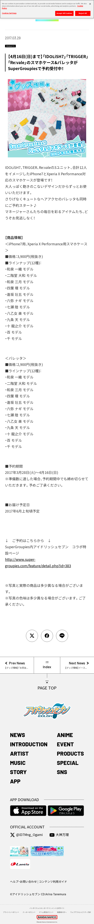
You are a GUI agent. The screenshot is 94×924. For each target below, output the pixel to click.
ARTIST (19, 753)
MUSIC (18, 762)
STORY (18, 772)
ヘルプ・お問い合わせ (23, 882)
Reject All (83, 12)
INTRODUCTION (28, 744)
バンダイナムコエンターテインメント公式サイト (47, 908)
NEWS (17, 735)
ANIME (65, 735)
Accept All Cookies (64, 12)
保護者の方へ (62, 912)
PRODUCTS (70, 753)
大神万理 (59, 835)
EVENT (65, 744)
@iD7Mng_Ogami (26, 835)
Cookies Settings (9, 12)
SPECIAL (67, 762)
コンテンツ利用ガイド (53, 882)
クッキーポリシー (29, 912)
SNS (62, 772)
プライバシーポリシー (11, 912)
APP (15, 781)
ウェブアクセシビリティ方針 (80, 912)
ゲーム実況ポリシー (46, 912)
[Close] (90, 3)
